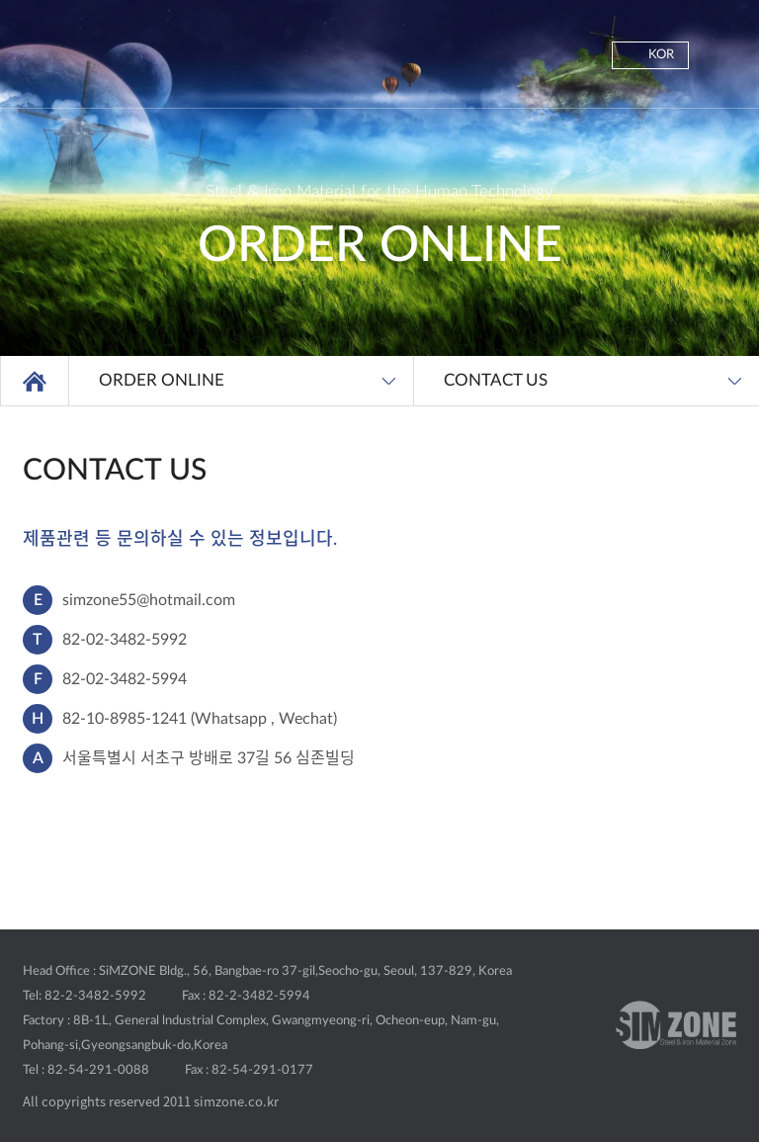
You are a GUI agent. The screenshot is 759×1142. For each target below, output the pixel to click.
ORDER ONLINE (161, 380)
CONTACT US (496, 380)
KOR (661, 54)
